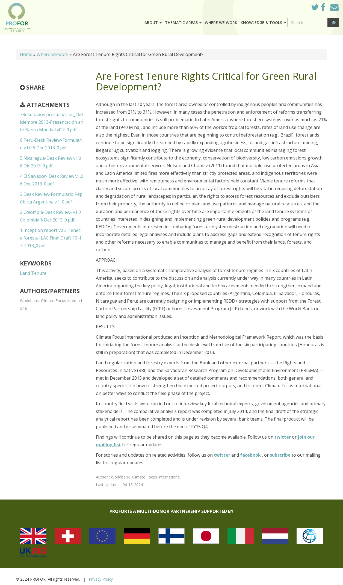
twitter (222, 455)
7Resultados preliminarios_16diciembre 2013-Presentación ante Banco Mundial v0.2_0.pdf (51, 122)
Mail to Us (334, 7)
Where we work (221, 22)
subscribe (280, 455)
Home (26, 54)
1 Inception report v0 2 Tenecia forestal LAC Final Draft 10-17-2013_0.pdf (50, 238)
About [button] (153, 22)
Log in (299, 6)
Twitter (319, 9)
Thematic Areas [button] (183, 22)
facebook (251, 455)
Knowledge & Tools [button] (263, 22)
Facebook (327, 9)
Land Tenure (33, 273)
